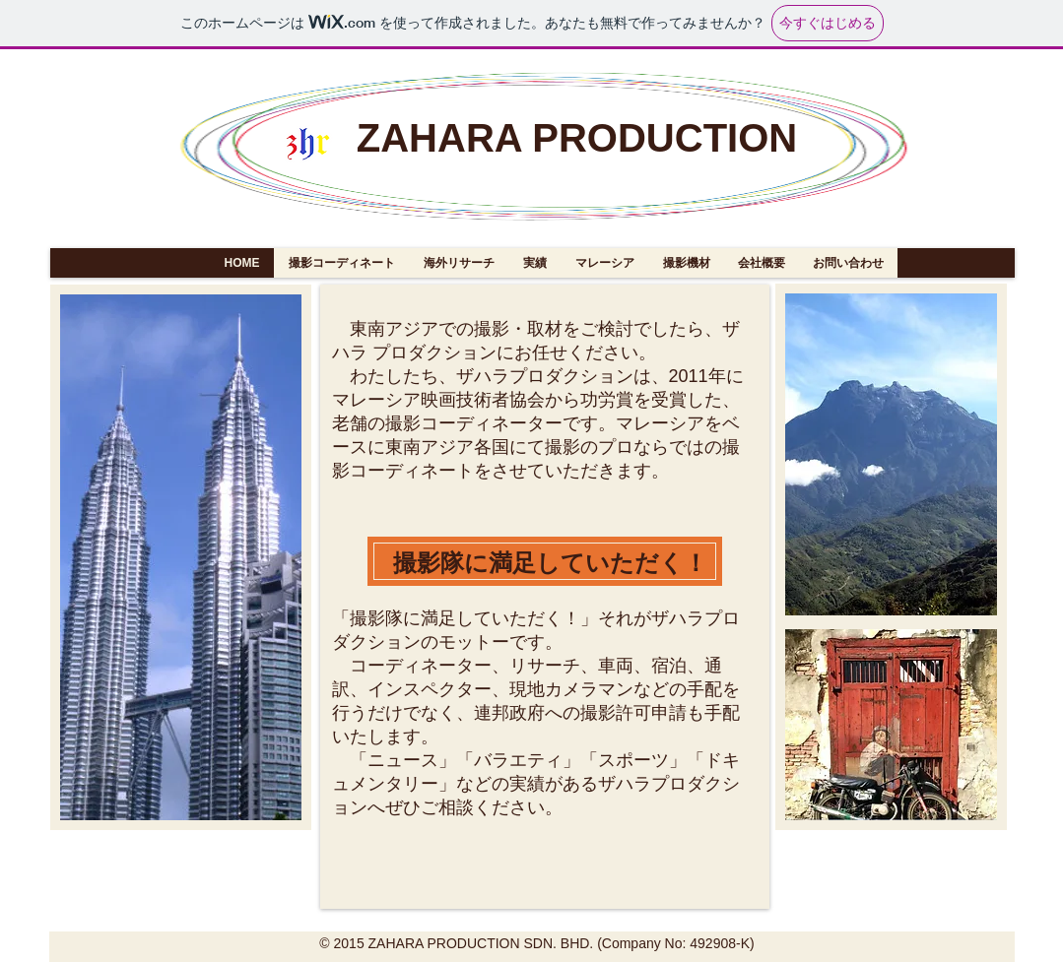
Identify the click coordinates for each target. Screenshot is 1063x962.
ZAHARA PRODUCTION (577, 138)
